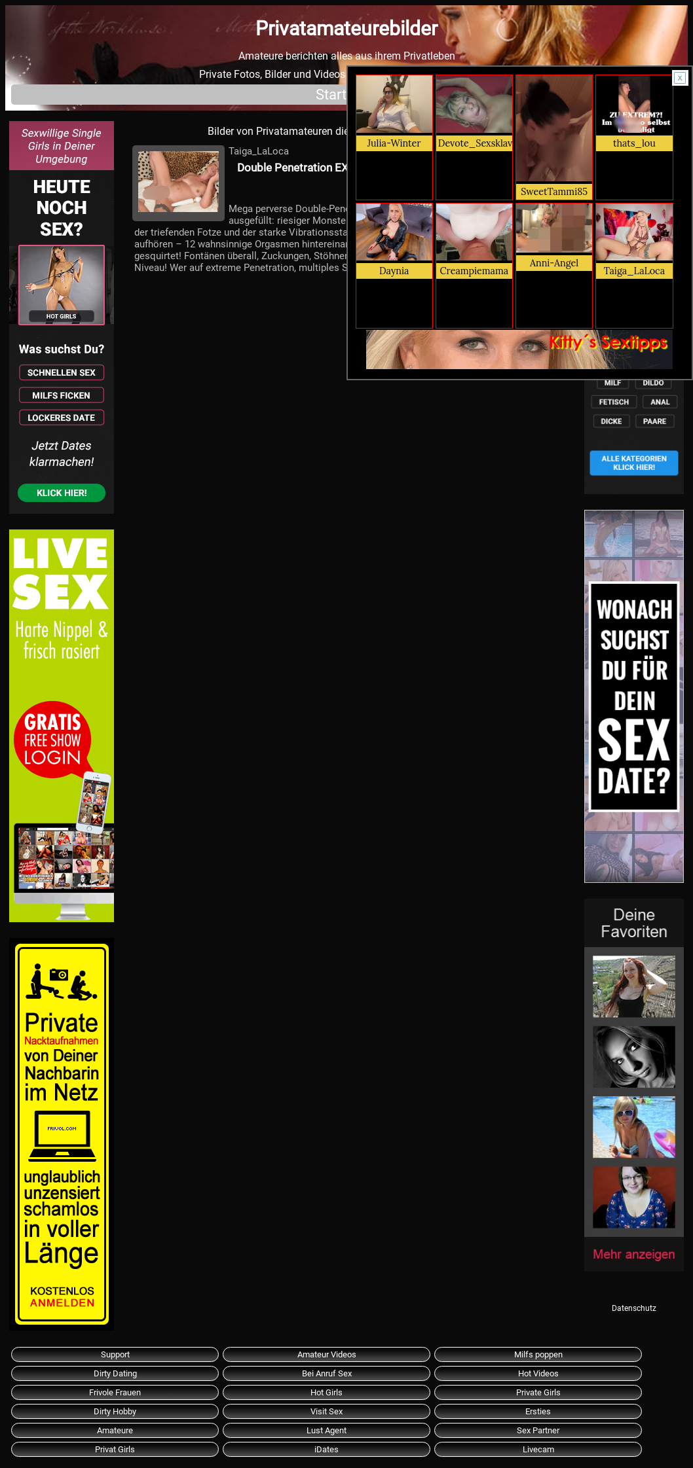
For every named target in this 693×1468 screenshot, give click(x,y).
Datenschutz (634, 1308)
